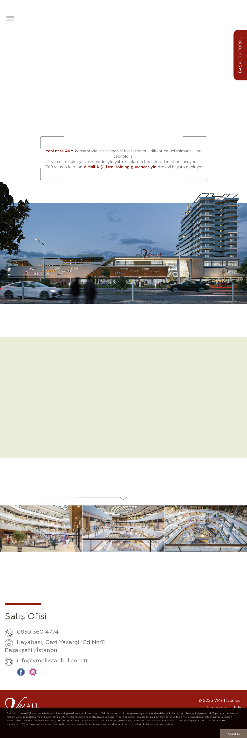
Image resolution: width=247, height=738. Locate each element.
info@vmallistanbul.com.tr (52, 661)
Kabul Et (233, 733)
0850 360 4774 (38, 632)
